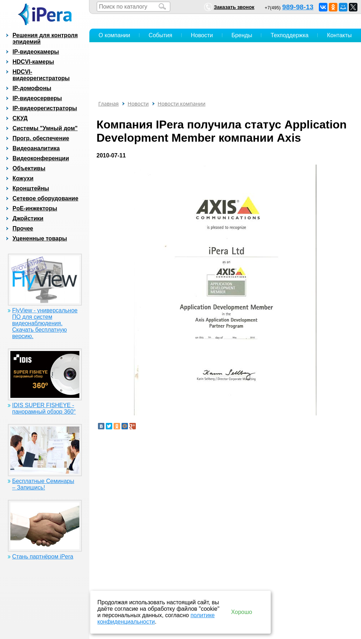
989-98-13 (297, 7)
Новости (202, 35)
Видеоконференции (41, 158)
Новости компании (182, 103)
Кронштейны (31, 188)
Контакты (339, 35)
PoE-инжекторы (35, 208)
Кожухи (23, 178)
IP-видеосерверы (37, 98)
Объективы (29, 168)
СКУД (20, 118)
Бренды (241, 35)
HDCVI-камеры (33, 62)
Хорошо (241, 612)
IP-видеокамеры (36, 52)
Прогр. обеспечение (41, 138)
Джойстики (28, 218)
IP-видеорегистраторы (45, 108)
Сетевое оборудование (45, 198)
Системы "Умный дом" (45, 128)
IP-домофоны (32, 88)
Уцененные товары (40, 238)
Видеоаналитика (36, 148)
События (160, 35)
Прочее (23, 228)
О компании (114, 35)
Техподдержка (289, 35)
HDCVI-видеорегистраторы (41, 75)
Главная (108, 103)
